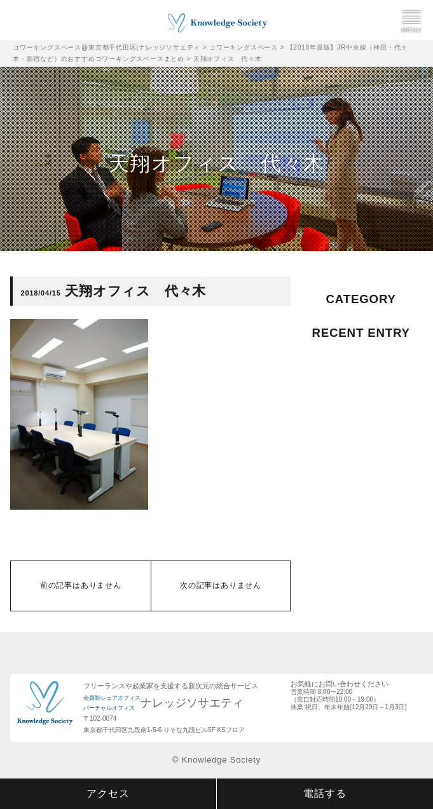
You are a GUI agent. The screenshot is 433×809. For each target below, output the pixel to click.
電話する (324, 793)
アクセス (107, 793)
